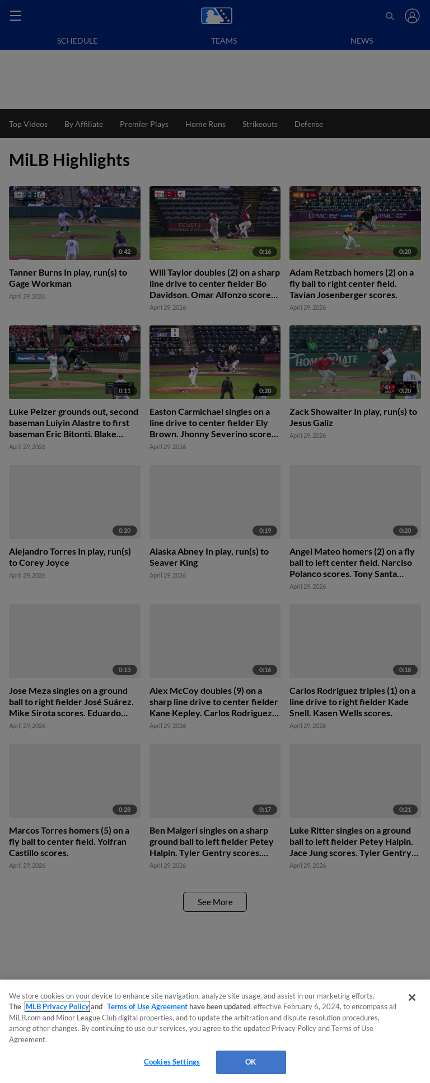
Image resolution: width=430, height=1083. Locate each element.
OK (250, 1061)
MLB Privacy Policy (57, 1006)
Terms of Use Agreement (147, 1006)
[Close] (412, 997)
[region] (215, 1031)
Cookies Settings (172, 1061)
